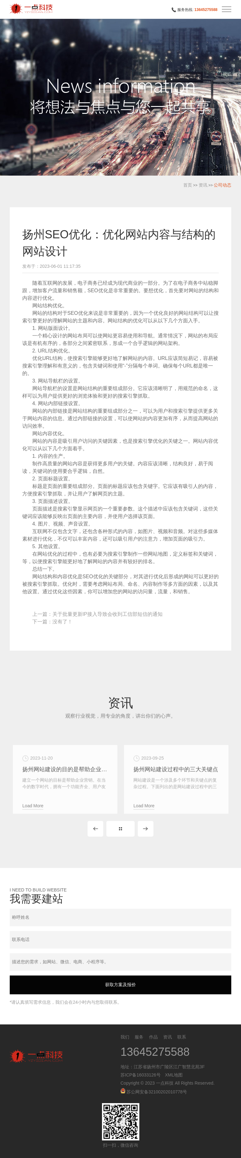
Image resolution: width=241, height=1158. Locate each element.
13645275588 (206, 10)
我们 (124, 1036)
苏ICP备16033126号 (140, 1074)
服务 (139, 1036)
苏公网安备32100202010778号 (153, 1091)
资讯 (203, 185)
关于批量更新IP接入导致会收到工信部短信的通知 (107, 614)
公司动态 (222, 185)
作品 (153, 1036)
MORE (120, 829)
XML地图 (174, 1074)
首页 (187, 185)
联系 (181, 1036)
